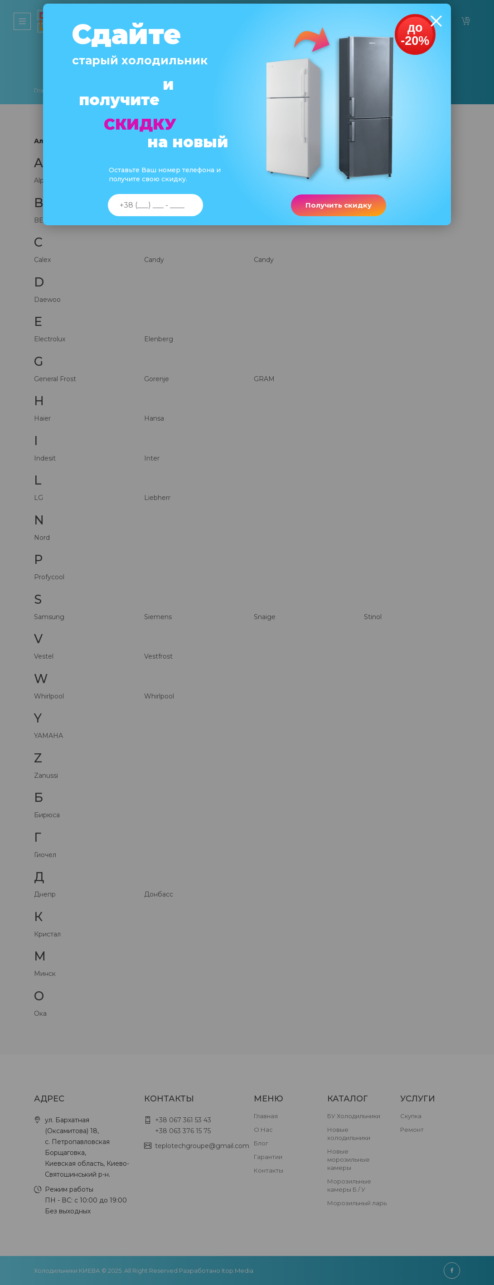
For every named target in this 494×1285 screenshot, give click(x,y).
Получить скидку (337, 210)
